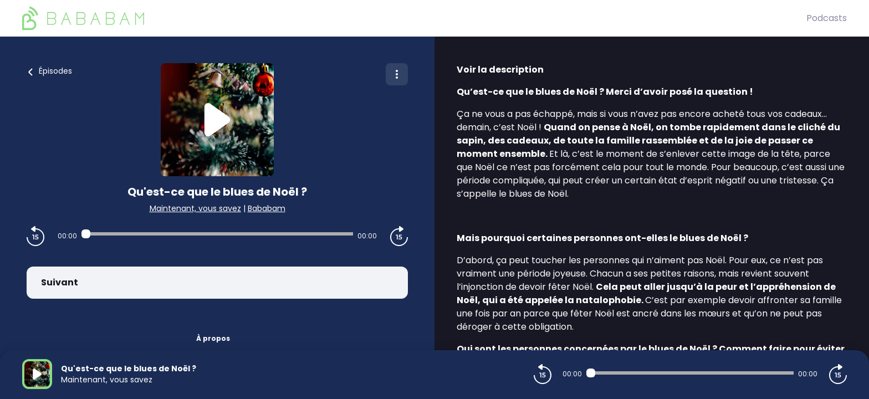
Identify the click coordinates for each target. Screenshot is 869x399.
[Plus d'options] (397, 74)
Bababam (266, 208)
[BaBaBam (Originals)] (414, 18)
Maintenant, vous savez (195, 208)
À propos (213, 338)
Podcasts (826, 18)
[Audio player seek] (217, 234)
